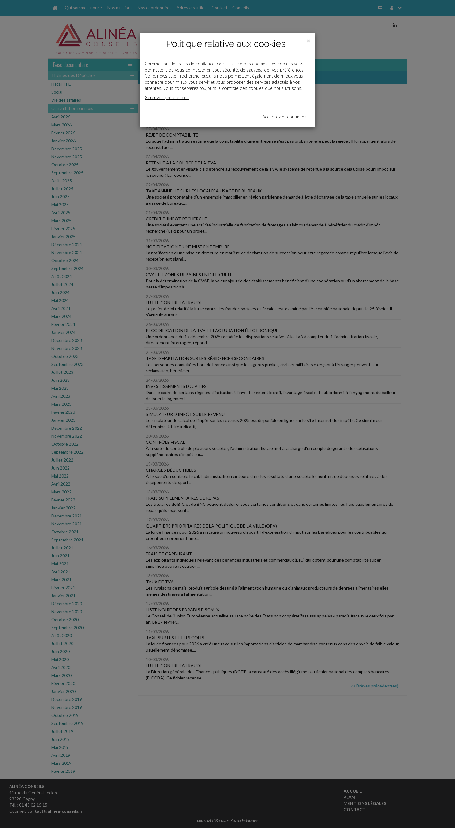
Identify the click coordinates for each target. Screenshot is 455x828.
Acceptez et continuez (284, 117)
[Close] (308, 41)
